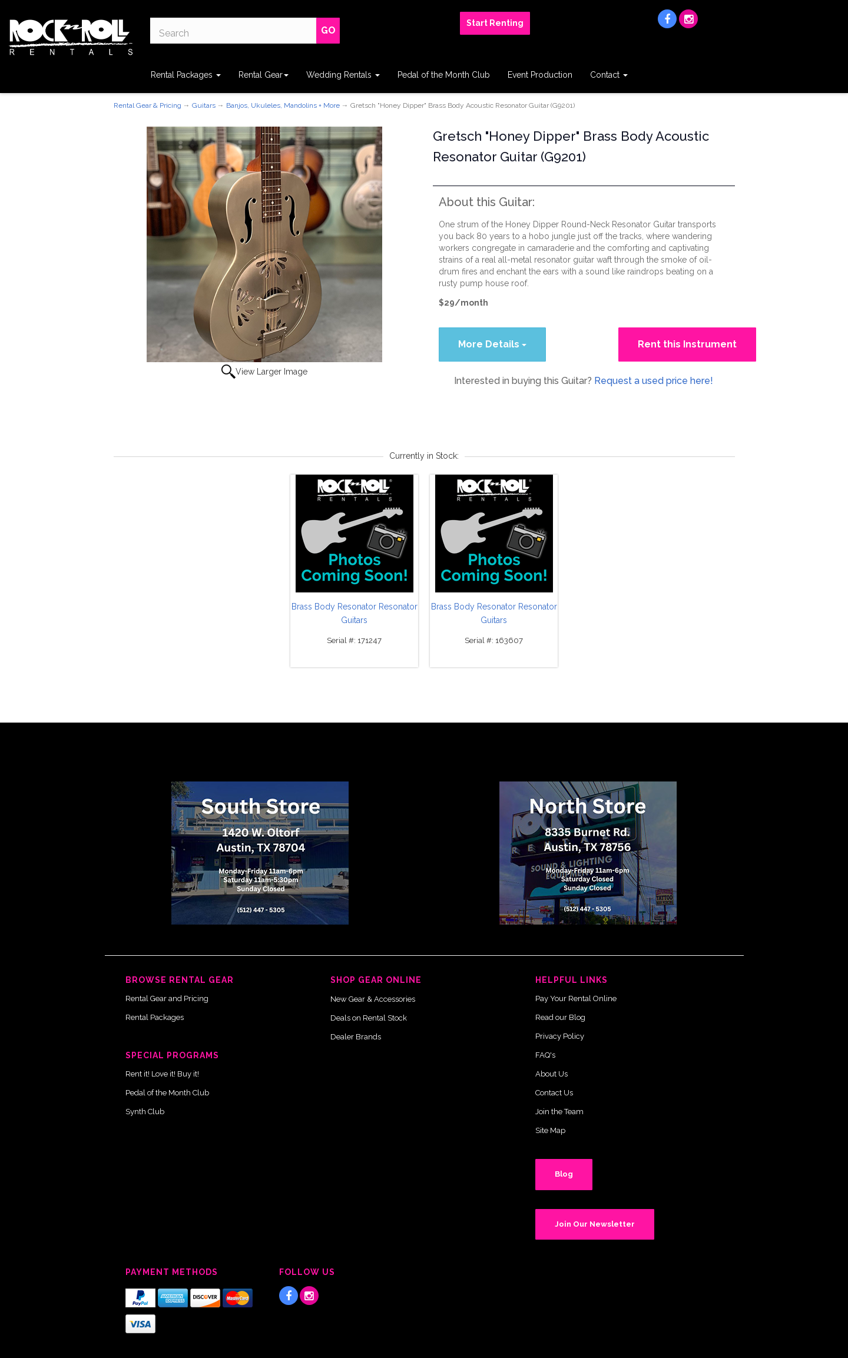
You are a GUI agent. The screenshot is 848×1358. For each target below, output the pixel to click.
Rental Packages (186, 75)
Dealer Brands (355, 1036)
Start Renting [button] (495, 23)
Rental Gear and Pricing (166, 998)
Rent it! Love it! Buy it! (162, 1073)
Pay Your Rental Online (576, 998)
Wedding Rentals (343, 75)
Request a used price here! (653, 380)
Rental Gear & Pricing (147, 105)
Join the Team (559, 1111)
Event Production (540, 75)
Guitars (204, 105)
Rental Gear (263, 75)
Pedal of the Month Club (444, 75)
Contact (609, 75)
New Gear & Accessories (372, 999)
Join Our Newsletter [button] (595, 1224)
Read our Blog (560, 1017)
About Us (551, 1073)
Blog (564, 1174)
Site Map (550, 1130)
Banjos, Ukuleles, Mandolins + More (283, 105)
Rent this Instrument (687, 344)
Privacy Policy (559, 1036)
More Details (492, 344)
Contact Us (554, 1092)
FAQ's (545, 1055)
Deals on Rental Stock (368, 1017)
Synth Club (144, 1111)
